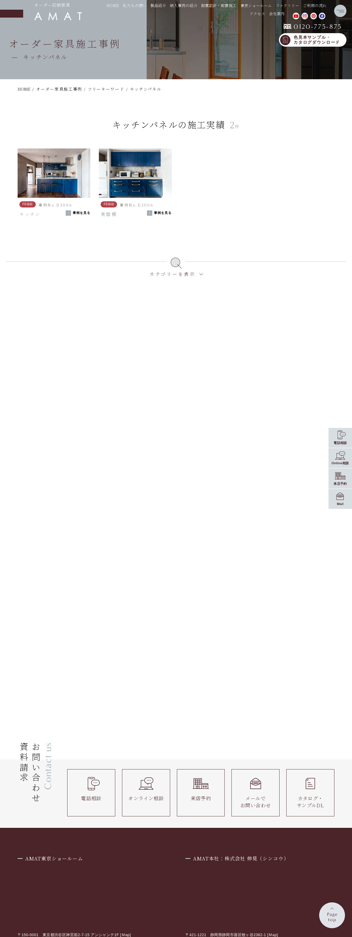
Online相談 (340, 463)
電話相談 (91, 789)
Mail (340, 504)
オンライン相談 (146, 789)
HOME (112, 5)
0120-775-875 (313, 27)
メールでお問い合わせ (255, 793)
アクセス (257, 13)
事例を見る (82, 213)
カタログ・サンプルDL (310, 793)
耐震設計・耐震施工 (219, 5)
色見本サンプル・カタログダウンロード (317, 40)
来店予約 (201, 789)
